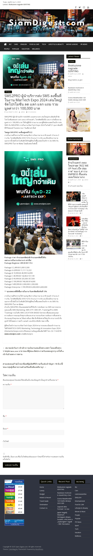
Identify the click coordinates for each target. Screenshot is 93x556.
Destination (44, 504)
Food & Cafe (34, 44)
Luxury (42, 491)
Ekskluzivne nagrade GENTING (19, 4)
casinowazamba (80, 494)
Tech (44, 44)
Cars (16, 44)
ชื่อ (5, 416)
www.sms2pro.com (12, 334)
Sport (77, 525)
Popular (15, 49)
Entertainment (73, 159)
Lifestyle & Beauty (56, 44)
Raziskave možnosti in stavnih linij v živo (76, 89)
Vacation (25, 49)
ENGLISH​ (23, 44)
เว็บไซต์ (6, 441)
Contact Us (43, 508)
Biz (10, 44)
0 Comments (31, 112)
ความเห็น (7, 384)
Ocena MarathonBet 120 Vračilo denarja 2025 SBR (77, 99)
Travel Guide (44, 501)
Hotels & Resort (45, 497)
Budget (42, 494)
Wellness (36, 49)
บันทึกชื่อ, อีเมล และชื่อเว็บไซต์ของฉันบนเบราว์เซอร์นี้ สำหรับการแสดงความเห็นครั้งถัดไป (33, 457)
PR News (84, 44)
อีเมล (5, 428)
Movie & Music (72, 44)
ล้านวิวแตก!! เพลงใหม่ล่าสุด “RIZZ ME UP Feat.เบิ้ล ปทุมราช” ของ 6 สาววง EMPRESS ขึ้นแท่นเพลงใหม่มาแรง (78, 170)
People (7, 49)
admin (23, 112)
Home (42, 487)
